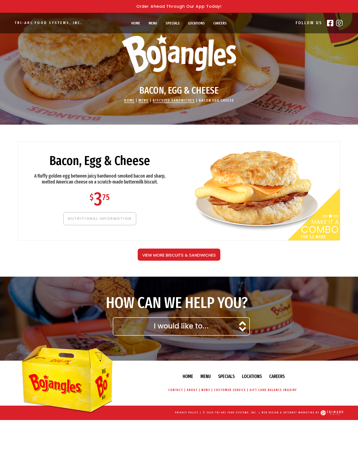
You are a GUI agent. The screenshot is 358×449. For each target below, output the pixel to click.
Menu (153, 23)
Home (135, 23)
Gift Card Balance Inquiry (273, 390)
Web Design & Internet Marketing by (290, 412)
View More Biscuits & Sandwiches (179, 255)
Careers (220, 23)
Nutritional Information (100, 218)
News (205, 390)
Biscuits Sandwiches (174, 100)
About (192, 390)
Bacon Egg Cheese (216, 100)
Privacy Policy (186, 412)
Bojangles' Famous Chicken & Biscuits (179, 54)
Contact (175, 390)
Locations (196, 23)
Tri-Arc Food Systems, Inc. (48, 22)
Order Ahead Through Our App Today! (179, 6)
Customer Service (230, 390)
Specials (173, 23)
